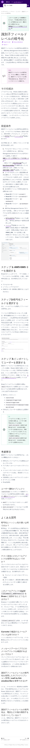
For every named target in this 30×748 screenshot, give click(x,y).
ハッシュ (8, 225)
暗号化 (7, 136)
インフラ (18, 11)
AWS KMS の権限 (8, 170)
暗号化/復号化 (10, 218)
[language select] (10, 2)
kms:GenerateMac (8, 165)
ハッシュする (19, 136)
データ (12, 11)
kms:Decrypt (17, 163)
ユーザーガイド (4, 11)
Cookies (26, 744)
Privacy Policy (21, 744)
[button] (18, 2)
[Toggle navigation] (28, 5)
